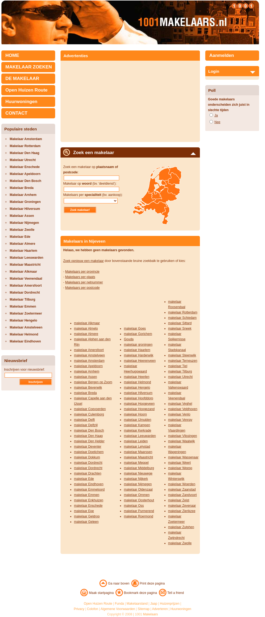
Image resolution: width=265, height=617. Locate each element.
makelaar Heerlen (136, 377)
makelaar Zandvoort (182, 495)
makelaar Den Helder (89, 441)
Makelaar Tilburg (22, 299)
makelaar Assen (85, 377)
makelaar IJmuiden (137, 420)
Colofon (92, 609)
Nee (217, 122)
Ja (216, 115)
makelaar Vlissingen (182, 436)
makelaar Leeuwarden (140, 436)
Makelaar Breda (22, 188)
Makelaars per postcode (82, 288)
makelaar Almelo (86, 328)
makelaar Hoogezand (139, 409)
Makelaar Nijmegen (24, 223)
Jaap (153, 603)
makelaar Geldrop (87, 516)
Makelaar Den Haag (24, 153)
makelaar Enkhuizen (88, 500)
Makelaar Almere (22, 244)
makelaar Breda (85, 393)
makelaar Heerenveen (140, 361)
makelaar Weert (179, 463)
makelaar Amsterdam (89, 361)
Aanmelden (221, 55)
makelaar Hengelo (137, 387)
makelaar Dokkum (87, 457)
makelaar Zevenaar (182, 506)
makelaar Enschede (88, 506)
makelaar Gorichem (138, 334)
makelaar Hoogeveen (139, 404)
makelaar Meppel (136, 463)
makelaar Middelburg (139, 468)
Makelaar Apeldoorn (25, 174)
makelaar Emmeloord (89, 489)
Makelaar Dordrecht (25, 292)
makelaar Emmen (86, 495)
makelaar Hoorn (135, 414)
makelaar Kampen (137, 425)
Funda (119, 603)
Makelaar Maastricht (25, 264)
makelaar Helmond (137, 382)
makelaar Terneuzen (182, 361)
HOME (12, 55)
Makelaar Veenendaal (26, 278)
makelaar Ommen (136, 495)
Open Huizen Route (26, 90)
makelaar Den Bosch (89, 430)
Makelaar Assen (22, 216)
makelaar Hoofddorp (138, 398)
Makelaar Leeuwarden (26, 258)
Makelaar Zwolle (22, 230)
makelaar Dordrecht (88, 463)
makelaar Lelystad (137, 446)
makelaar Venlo (179, 414)
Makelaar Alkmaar (23, 271)
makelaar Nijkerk (136, 479)
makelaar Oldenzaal (138, 489)
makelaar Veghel (180, 404)
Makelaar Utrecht (23, 160)
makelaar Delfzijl (86, 425)
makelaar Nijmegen (137, 484)
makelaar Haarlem (137, 350)
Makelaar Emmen (23, 306)
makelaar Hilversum (138, 393)
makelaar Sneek (180, 328)
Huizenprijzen (169, 603)
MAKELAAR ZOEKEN (28, 67)
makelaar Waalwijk (181, 441)
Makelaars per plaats (80, 277)
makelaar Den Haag (88, 436)
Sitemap (144, 609)
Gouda (128, 339)
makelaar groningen (138, 344)
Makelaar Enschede (25, 167)
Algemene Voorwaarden (118, 609)
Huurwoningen (21, 101)
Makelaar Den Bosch (25, 181)
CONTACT (16, 113)
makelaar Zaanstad (182, 489)
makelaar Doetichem (89, 452)
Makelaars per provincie (82, 271)
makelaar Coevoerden (90, 409)
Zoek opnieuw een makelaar (83, 261)
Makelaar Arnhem (23, 195)
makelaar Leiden (136, 441)
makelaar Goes (135, 328)
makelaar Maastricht (138, 457)
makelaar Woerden (181, 484)
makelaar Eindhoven (88, 484)
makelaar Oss (134, 506)
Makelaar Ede (20, 237)
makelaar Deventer (87, 446)
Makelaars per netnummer (84, 282)
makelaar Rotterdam (182, 312)
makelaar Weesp (180, 468)
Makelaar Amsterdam (26, 139)
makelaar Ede (84, 479)
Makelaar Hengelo (23, 320)
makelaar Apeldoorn (88, 366)
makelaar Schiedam (182, 318)
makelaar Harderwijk (138, 355)
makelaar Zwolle (180, 543)
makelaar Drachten (87, 473)
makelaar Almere (86, 334)
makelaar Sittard (180, 323)
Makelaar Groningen (25, 202)
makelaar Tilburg (180, 371)
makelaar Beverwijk (88, 387)
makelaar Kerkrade (137, 430)
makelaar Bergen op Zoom (93, 382)
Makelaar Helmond (24, 334)
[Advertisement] (108, 99)
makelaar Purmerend (139, 511)
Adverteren (160, 609)
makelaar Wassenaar (183, 457)
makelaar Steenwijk (182, 355)
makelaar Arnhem (86, 371)
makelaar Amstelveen (89, 355)
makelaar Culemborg (89, 414)
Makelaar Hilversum (25, 209)
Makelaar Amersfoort (26, 285)
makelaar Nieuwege (138, 473)
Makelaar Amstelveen (26, 327)
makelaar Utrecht (180, 377)
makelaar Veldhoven (182, 409)
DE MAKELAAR (22, 78)
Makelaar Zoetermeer (26, 313)
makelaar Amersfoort (89, 350)
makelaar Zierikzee (181, 511)
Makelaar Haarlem (23, 251)
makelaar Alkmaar (87, 323)
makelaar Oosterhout (139, 500)
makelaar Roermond (138, 516)
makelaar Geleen (86, 522)
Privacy (79, 609)
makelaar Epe (84, 511)
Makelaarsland (137, 603)
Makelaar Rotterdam (25, 146)
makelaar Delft (84, 420)
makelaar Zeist (178, 500)
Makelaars (150, 614)
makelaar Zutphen (181, 527)
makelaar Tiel (177, 366)
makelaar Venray (180, 420)
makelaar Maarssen (138, 452)
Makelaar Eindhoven (25, 341)
